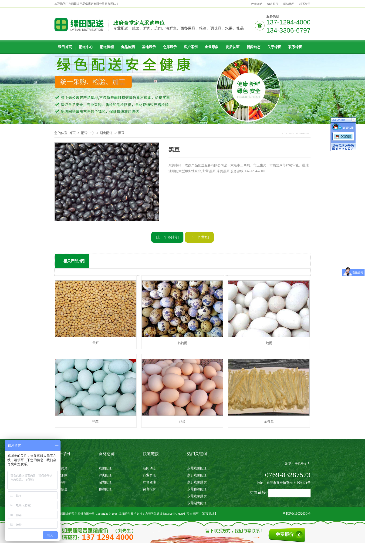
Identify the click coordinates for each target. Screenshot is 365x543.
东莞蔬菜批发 (197, 496)
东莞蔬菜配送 (197, 468)
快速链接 (151, 454)
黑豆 (121, 133)
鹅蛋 (269, 343)
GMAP (180, 513)
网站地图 (288, 4)
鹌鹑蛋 (182, 343)
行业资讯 (149, 475)
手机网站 (302, 463)
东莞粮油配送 (197, 489)
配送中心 (86, 47)
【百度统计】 (208, 513)
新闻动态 (253, 47)
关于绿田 (274, 47)
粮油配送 (105, 489)
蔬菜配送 (105, 468)
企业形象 (212, 47)
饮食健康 (149, 482)
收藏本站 (256, 4)
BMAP (168, 513)
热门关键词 (197, 454)
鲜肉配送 (105, 475)
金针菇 (269, 421)
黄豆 (95, 343)
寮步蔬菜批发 (197, 482)
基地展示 (149, 47)
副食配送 (106, 133)
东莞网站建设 (153, 513)
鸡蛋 (182, 421)
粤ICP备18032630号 (297, 513)
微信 (289, 463)
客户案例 (191, 47)
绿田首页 (65, 47)
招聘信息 (61, 489)
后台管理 (192, 513)
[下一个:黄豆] (199, 237)
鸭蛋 (95, 421)
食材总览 (107, 454)
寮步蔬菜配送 (197, 475)
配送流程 (107, 47)
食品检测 (128, 47)
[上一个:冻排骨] (167, 237)
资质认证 (233, 47)
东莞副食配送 (197, 503)
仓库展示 (170, 47)
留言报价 (272, 4)
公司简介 (61, 468)
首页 (72, 133)
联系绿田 (305, 4)
